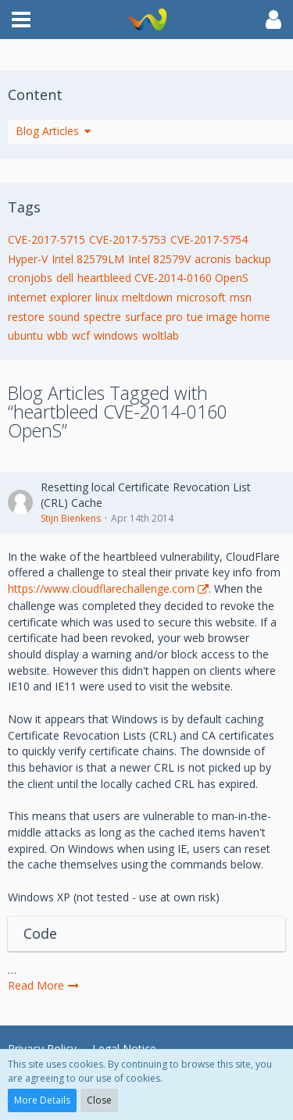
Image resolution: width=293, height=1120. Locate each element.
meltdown (147, 297)
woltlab (160, 335)
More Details (42, 1100)
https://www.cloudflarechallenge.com (101, 588)
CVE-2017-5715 (46, 239)
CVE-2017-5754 (209, 239)
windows (116, 335)
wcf (81, 335)
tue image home (228, 316)
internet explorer (49, 297)
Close (99, 1100)
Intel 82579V (159, 258)
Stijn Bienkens (71, 518)
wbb (57, 335)
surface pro (154, 316)
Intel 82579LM (88, 258)
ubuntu (25, 335)
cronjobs (30, 277)
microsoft (201, 297)
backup (253, 258)
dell (64, 277)
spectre (102, 316)
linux (106, 297)
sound (64, 316)
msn (241, 297)
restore (26, 316)
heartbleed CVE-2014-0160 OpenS (162, 277)
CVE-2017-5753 (127, 239)
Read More (44, 985)
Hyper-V (28, 258)
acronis (213, 258)
